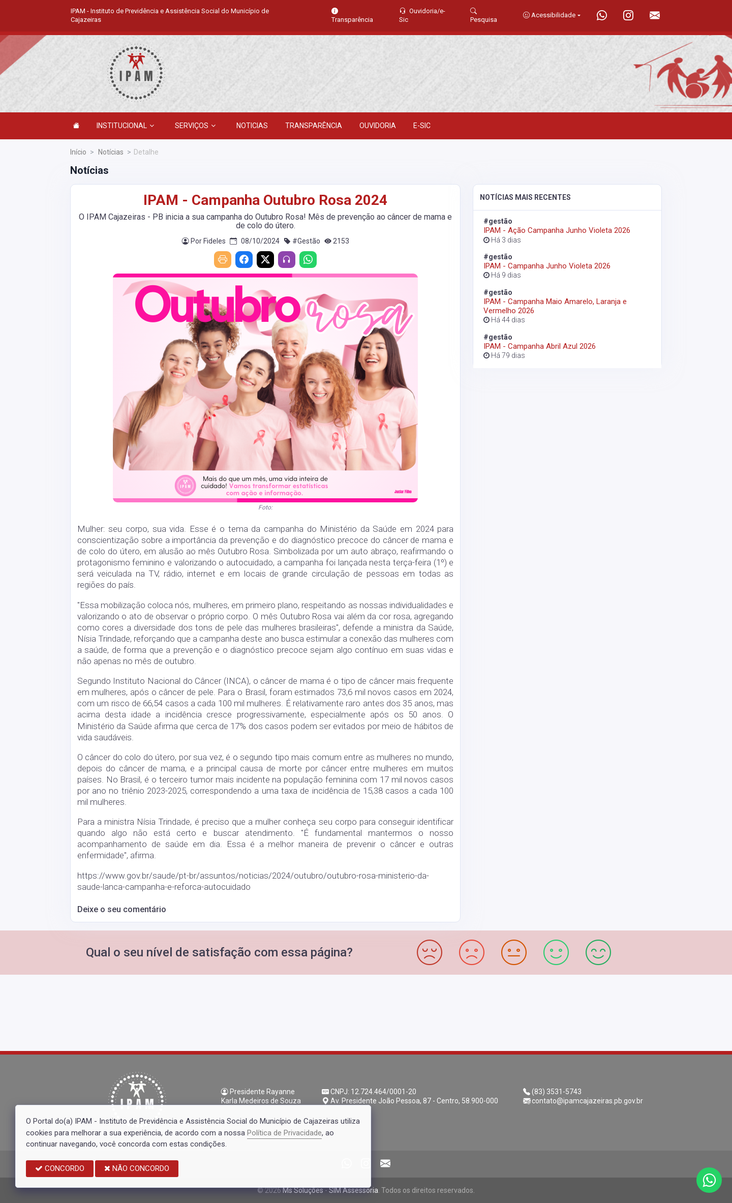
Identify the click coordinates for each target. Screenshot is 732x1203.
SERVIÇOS (195, 125)
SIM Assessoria (353, 1190)
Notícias (110, 152)
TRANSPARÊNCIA (313, 126)
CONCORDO (59, 1168)
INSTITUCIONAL (125, 125)
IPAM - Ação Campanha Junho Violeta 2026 (556, 230)
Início (78, 152)
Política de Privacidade (284, 1132)
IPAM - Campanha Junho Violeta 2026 (547, 265)
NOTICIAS (252, 126)
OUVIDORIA (377, 126)
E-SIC (422, 126)
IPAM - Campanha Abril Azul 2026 (539, 346)
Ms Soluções (303, 1190)
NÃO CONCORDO (136, 1168)
